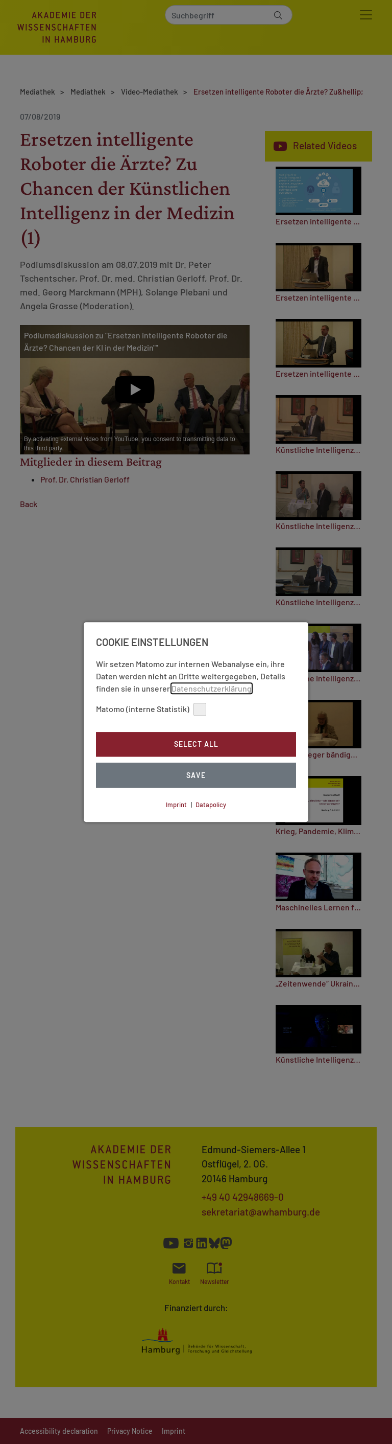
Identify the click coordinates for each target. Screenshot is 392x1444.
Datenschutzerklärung (212, 688)
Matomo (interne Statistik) (151, 709)
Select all (196, 744)
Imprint (176, 804)
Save (196, 775)
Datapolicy (210, 804)
